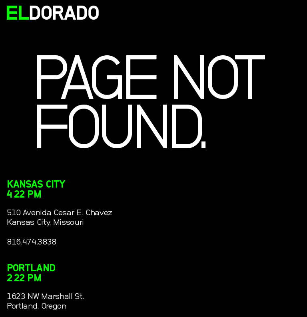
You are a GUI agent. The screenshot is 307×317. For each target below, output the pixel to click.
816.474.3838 (31, 242)
